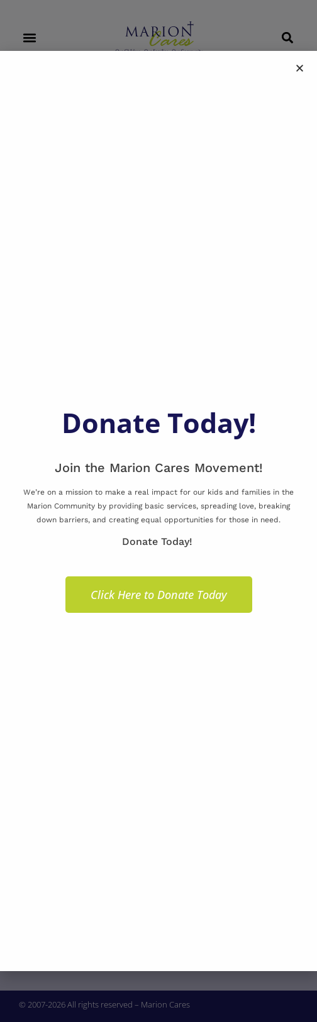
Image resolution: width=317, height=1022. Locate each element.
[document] (158, 511)
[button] (299, 68)
